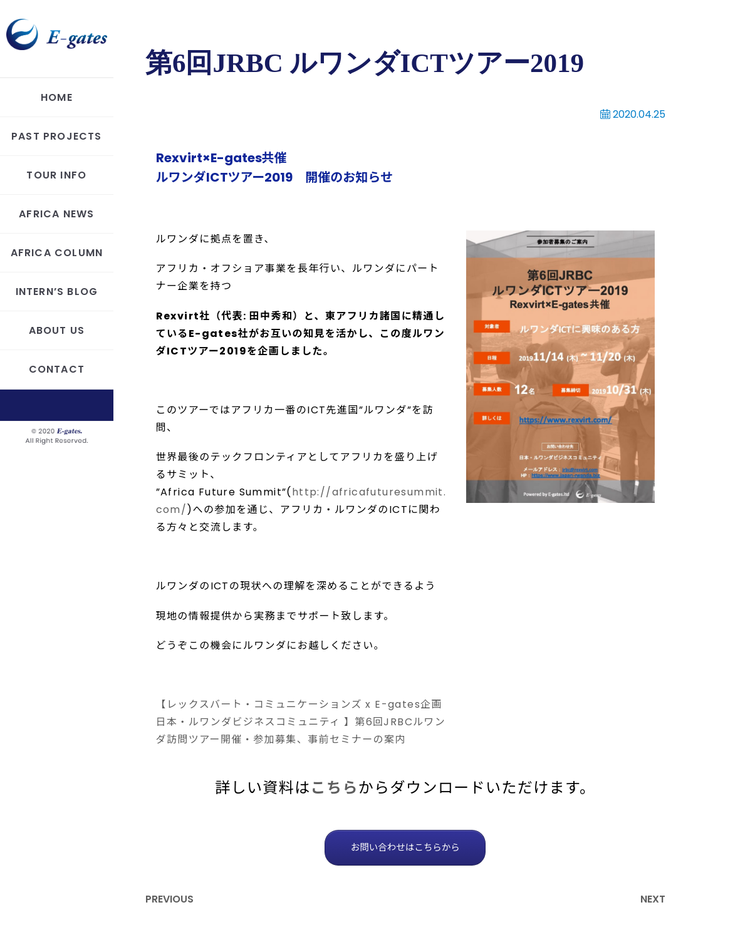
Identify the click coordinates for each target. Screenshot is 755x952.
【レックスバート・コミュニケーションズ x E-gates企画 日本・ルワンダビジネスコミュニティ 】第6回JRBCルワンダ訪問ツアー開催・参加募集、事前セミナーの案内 (301, 722)
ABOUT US (57, 330)
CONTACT (57, 369)
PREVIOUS (169, 899)
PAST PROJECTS (56, 136)
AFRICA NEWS (56, 214)
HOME (57, 97)
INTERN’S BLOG (57, 291)
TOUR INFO (56, 175)
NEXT (652, 899)
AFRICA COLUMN (57, 253)
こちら (334, 787)
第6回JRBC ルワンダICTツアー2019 (364, 63)
